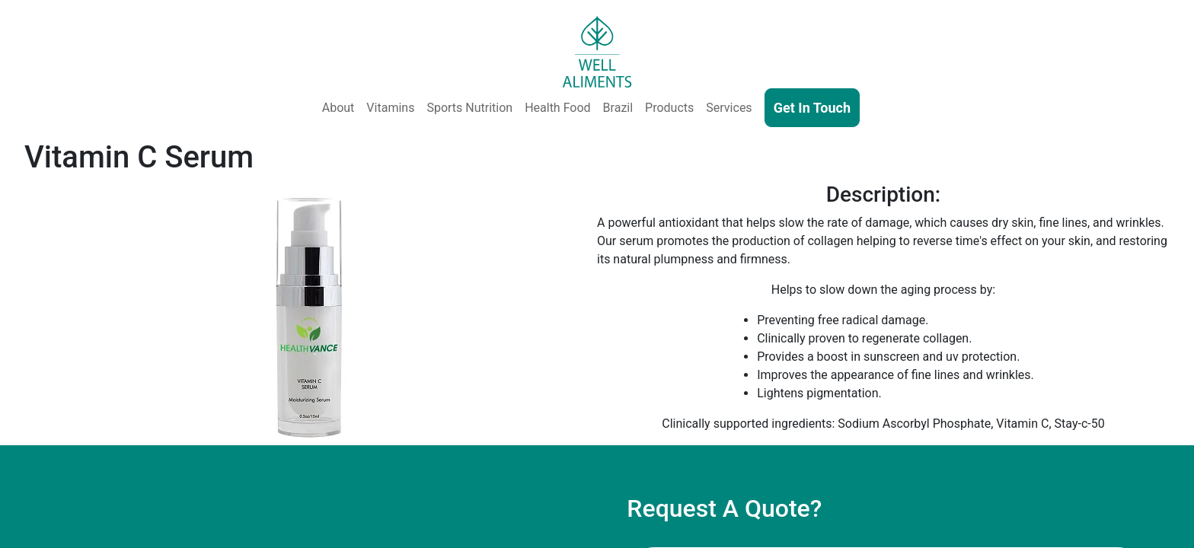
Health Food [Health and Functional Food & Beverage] (557, 107)
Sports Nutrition (469, 107)
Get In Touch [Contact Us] (812, 108)
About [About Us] (338, 107)
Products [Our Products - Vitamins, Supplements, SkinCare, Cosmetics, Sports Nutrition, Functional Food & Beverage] (669, 107)
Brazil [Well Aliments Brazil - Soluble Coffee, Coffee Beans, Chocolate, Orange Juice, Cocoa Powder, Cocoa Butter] (618, 107)
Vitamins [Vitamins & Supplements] (390, 107)
